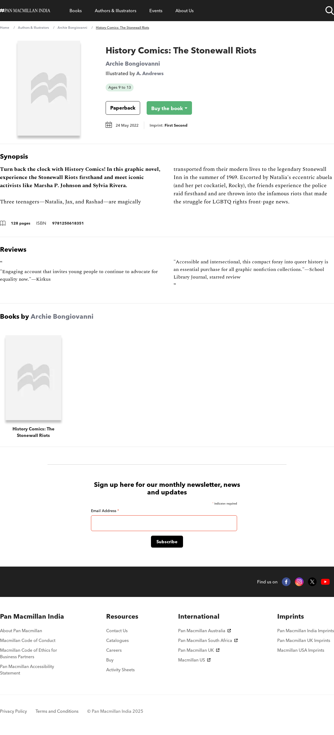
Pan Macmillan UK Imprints (303, 640)
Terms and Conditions (57, 711)
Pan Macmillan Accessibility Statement (27, 670)
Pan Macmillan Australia (204, 630)
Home (4, 27)
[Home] (25, 10)
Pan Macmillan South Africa (208, 640)
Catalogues (117, 640)
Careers (114, 650)
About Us (184, 10)
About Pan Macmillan (21, 630)
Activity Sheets (120, 669)
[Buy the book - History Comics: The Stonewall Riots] (165, 107)
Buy (110, 660)
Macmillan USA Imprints (300, 650)
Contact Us (117, 630)
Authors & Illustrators (115, 10)
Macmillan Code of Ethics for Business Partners (28, 653)
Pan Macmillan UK (198, 650)
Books (76, 10)
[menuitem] (33, 616)
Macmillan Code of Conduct (27, 640)
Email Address (105, 510)
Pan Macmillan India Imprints (305, 630)
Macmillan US (194, 660)
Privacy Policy (13, 711)
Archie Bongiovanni (72, 27)
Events (155, 10)
